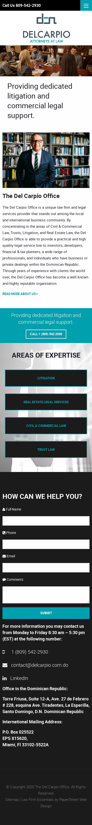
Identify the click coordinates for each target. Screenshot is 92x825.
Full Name (11, 509)
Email (8, 556)
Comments (12, 579)
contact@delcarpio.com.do (35, 665)
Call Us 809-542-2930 (21, 5)
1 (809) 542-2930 (25, 651)
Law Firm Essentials (37, 799)
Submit (46, 613)
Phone (9, 532)
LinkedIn (15, 678)
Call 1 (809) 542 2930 (46, 334)
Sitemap (12, 799)
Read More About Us (20, 294)
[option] (46, 160)
